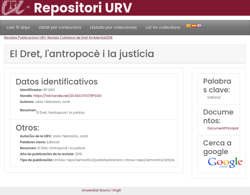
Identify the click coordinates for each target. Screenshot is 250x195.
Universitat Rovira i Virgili (101, 190)
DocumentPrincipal (223, 128)
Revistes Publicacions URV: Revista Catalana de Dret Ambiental (54, 37)
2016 (108, 37)
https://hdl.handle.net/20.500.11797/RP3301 (68, 95)
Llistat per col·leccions (60, 27)
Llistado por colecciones (113, 27)
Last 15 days (18, 27)
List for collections (162, 27)
